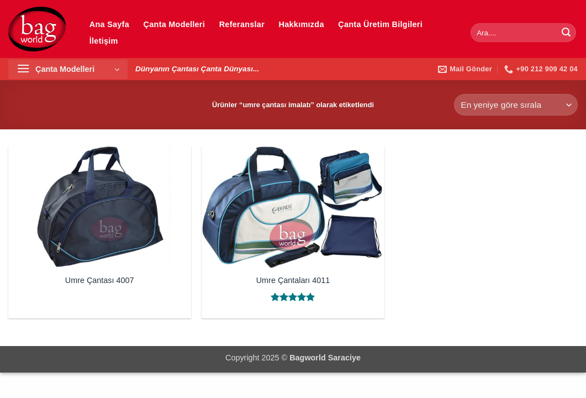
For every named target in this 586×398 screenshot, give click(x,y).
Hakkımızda (301, 24)
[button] (68, 69)
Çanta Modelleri (174, 24)
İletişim (103, 40)
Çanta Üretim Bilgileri (380, 24)
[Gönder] (566, 32)
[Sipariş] (516, 105)
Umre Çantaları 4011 (293, 280)
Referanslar (242, 24)
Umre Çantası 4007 (99, 280)
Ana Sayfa (109, 24)
